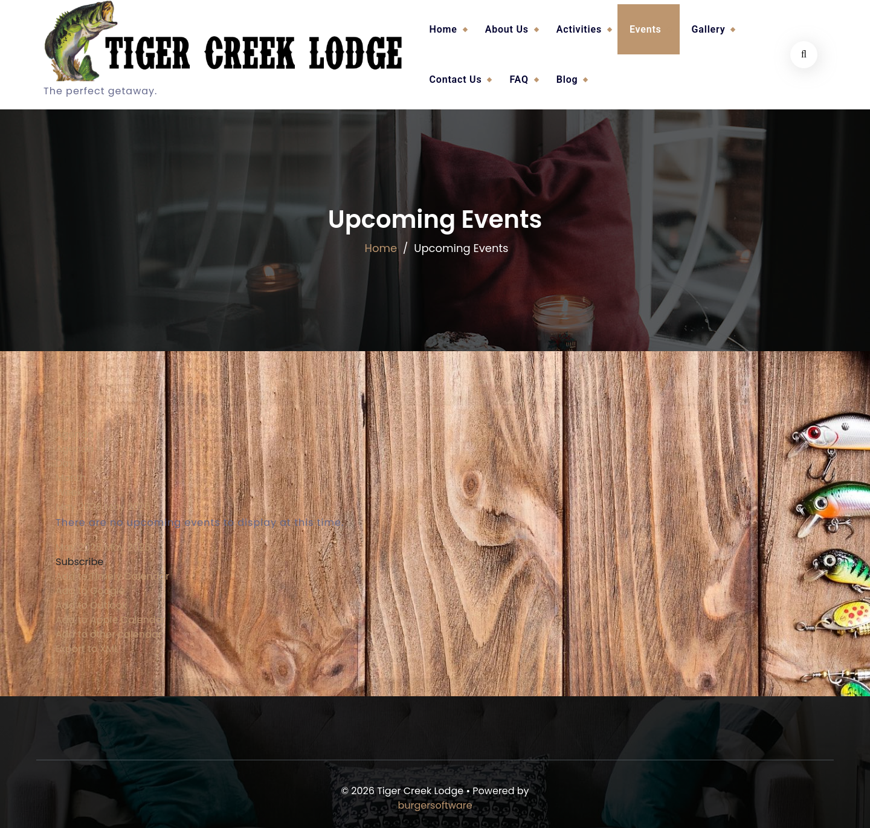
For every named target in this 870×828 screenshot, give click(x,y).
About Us (507, 29)
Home (443, 29)
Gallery (709, 29)
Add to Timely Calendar (112, 576)
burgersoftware (435, 805)
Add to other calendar (109, 634)
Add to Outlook (91, 605)
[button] (79, 562)
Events (646, 29)
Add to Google (90, 591)
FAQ (518, 79)
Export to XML (87, 649)
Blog (567, 79)
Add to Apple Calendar (111, 620)
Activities (579, 29)
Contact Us (456, 79)
